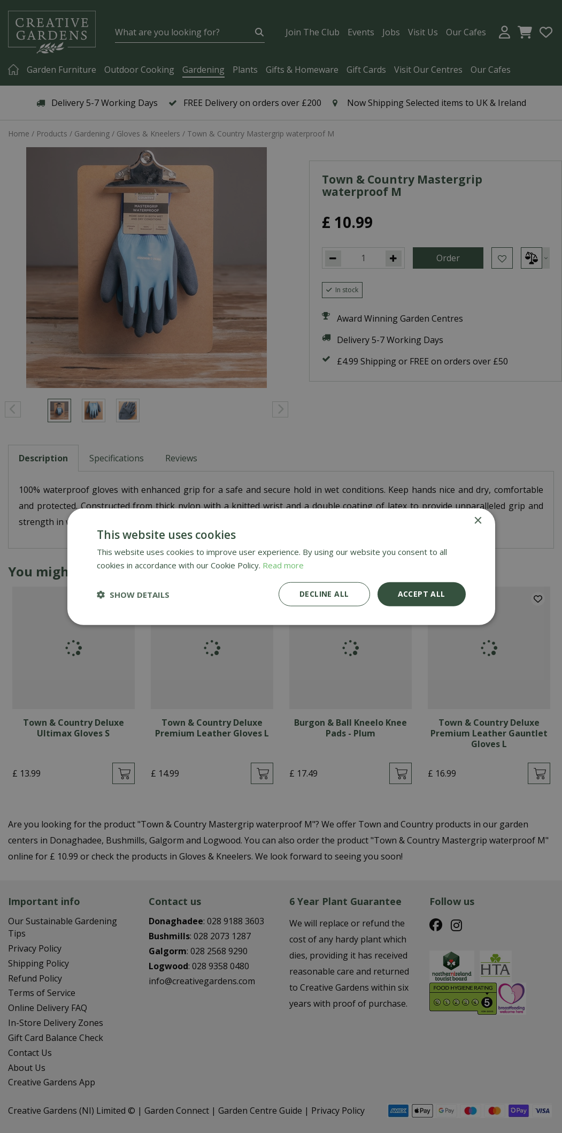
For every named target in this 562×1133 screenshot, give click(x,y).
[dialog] (281, 566)
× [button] (478, 520)
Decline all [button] (324, 594)
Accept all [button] (421, 594)
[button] (133, 594)
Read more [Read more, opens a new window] (283, 564)
